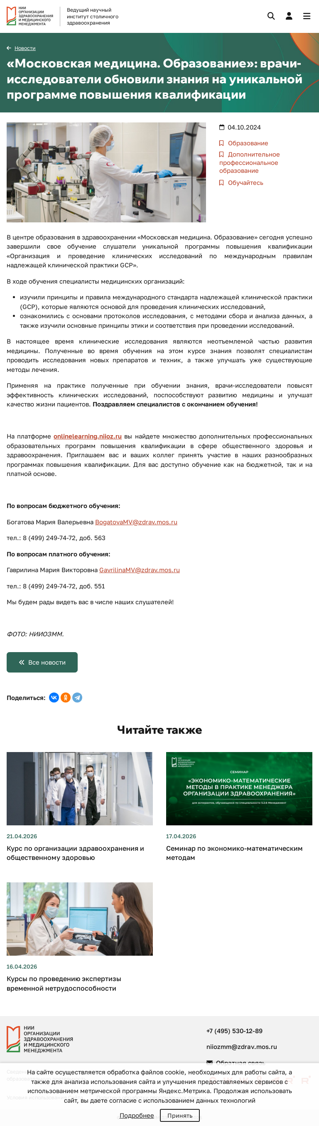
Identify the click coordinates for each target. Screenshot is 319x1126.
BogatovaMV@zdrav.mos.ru (136, 522)
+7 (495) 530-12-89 (234, 1030)
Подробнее (137, 1115)
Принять (179, 1115)
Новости (25, 48)
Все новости (47, 662)
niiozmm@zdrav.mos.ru (241, 1046)
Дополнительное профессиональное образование (249, 162)
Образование (247, 143)
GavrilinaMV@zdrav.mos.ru (139, 569)
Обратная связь (235, 1062)
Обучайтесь (244, 182)
